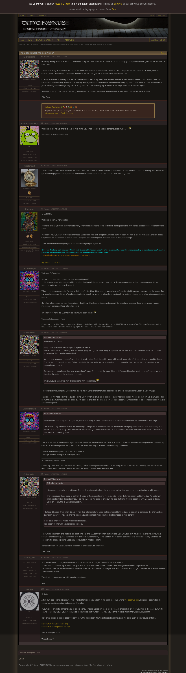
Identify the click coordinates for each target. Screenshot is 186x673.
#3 (42, 166)
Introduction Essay (81, 44)
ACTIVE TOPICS (158, 40)
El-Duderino (29, 57)
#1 (42, 57)
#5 (42, 268)
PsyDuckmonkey (29, 123)
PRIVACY (31, 15)
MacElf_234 (29, 558)
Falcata (29, 589)
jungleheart (29, 166)
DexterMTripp (29, 268)
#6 (42, 332)
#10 (42, 589)
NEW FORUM (62, 3)
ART (59, 40)
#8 (42, 474)
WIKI (30, 40)
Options (163, 53)
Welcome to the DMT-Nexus (28, 44)
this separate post (132, 600)
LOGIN (151, 15)
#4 (42, 209)
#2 (42, 123)
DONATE (42, 15)
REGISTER (162, 15)
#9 (42, 558)
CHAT (22, 15)
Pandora (29, 209)
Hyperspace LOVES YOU (51, 263)
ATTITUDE (69, 40)
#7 (42, 409)
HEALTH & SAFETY (44, 40)
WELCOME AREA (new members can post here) (56, 44)
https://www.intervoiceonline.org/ (55, 624)
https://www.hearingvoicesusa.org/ (56, 627)
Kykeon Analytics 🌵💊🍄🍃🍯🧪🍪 (61, 107)
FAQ (22, 40)
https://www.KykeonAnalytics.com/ (59, 113)
